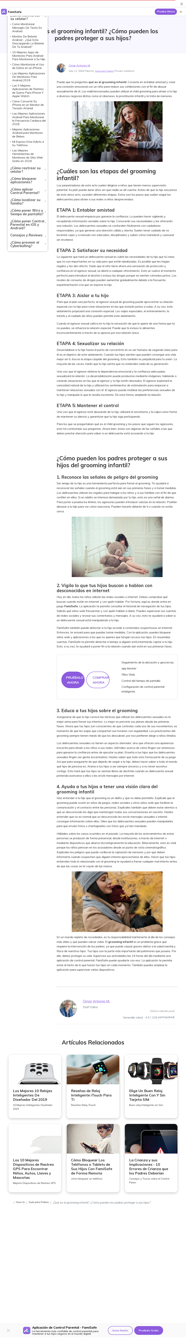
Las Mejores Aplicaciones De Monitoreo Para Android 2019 (28, 76)
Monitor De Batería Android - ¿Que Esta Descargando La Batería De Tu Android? (28, 42)
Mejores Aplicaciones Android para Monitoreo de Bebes (27, 132)
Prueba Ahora (166, 11)
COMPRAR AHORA (101, 679)
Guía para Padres (105, 71)
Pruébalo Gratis (149, 1330)
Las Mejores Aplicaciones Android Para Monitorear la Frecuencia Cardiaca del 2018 (29, 119)
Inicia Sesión (120, 1330)
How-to (21, 1209)
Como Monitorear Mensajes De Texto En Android (27, 27)
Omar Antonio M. (81, 65)
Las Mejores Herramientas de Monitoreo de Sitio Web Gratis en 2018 (27, 156)
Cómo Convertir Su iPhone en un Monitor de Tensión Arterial (28, 104)
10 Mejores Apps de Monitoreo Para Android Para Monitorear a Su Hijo (28, 55)
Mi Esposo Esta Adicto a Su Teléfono (28, 143)
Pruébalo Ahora (74, 679)
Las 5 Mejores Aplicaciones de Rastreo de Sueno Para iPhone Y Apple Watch (28, 91)
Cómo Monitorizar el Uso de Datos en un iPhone (28, 66)
